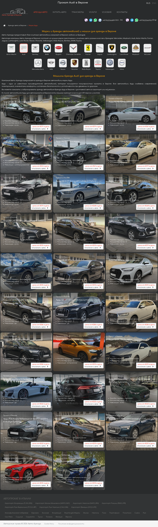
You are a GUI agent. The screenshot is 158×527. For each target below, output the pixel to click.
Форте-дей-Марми (72, 513)
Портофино (114, 513)
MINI (51, 69)
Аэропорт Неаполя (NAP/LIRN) (86, 503)
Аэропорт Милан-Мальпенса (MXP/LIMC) (52, 503)
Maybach (135, 54)
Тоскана (49, 517)
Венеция (59, 517)
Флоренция (56, 513)
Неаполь (95, 513)
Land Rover (124, 54)
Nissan (62, 69)
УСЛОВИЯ (106, 12)
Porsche (75, 69)
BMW (47, 54)
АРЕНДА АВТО (40, 12)
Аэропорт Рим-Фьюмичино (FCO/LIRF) (20, 507)
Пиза (104, 513)
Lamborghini (112, 54)
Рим (144, 513)
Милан (86, 513)
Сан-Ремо (9, 517)
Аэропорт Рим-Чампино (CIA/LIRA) (54, 507)
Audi (23, 54)
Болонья (45, 513)
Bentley (35, 54)
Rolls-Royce (86, 69)
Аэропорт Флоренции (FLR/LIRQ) (18, 503)
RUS (148, 3)
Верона (69, 517)
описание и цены (41, 127)
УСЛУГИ (93, 12)
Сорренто (30, 517)
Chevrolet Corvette (73, 54)
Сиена (137, 513)
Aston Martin (11, 54)
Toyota (98, 69)
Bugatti (58, 54)
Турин (40, 517)
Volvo (122, 69)
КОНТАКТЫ (122, 12)
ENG (154, 3)
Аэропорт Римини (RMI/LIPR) (114, 503)
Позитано (127, 513)
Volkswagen (109, 69)
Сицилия (19, 517)
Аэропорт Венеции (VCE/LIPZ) (83, 507)
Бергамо (35, 513)
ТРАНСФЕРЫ (78, 12)
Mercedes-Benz (38, 69)
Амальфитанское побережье (16, 513)
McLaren (147, 54)
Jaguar (99, 54)
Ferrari (88, 54)
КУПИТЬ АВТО (59, 12)
